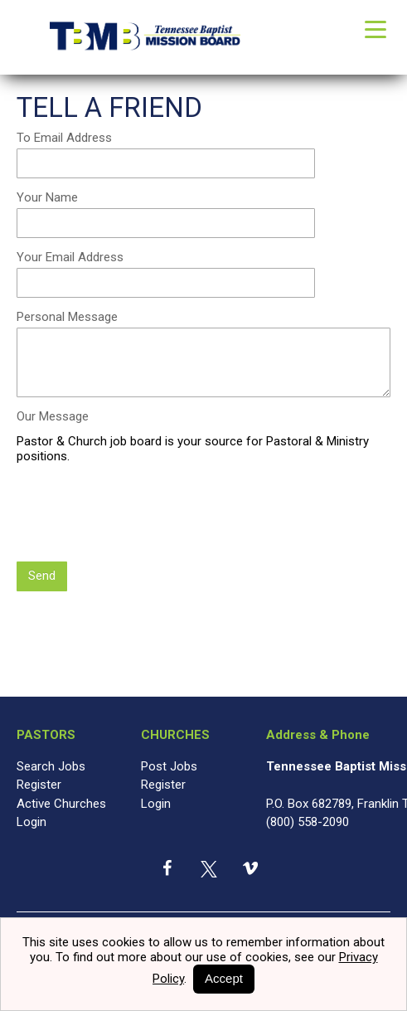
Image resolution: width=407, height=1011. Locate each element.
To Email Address (64, 140)
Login (31, 824)
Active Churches (61, 805)
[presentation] (143, 516)
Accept (224, 978)
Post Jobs (169, 768)
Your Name (47, 199)
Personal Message (67, 319)
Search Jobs (51, 768)
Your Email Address (70, 259)
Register (39, 787)
